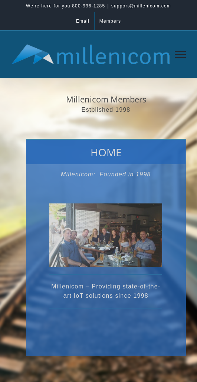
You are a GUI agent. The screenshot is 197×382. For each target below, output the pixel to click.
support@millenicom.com (141, 6)
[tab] (105, 151)
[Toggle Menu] (180, 54)
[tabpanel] (106, 260)
